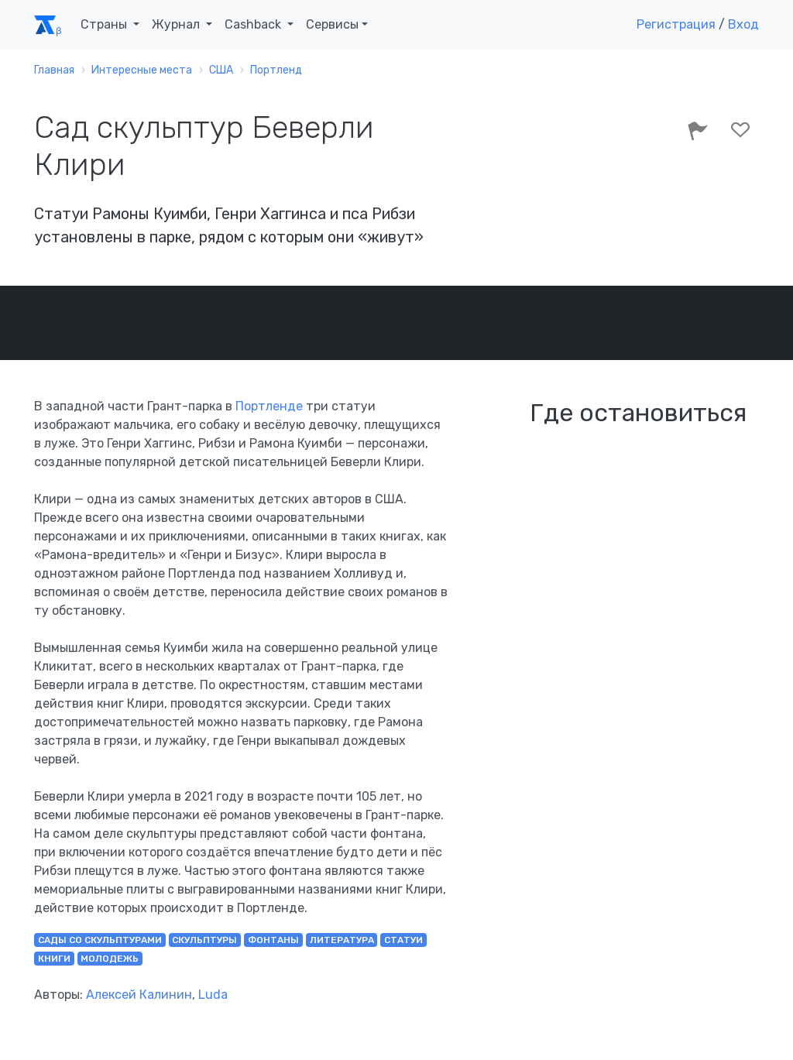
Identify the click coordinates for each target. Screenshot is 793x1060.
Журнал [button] (177, 24)
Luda (213, 994)
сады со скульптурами (100, 940)
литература (342, 940)
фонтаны (273, 940)
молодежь (110, 958)
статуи (403, 940)
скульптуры (204, 940)
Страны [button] (105, 24)
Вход (743, 24)
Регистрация (676, 24)
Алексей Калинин (139, 994)
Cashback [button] (254, 24)
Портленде (269, 406)
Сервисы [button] (332, 24)
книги (54, 958)
